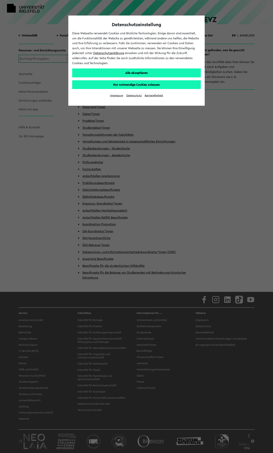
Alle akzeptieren (136, 73)
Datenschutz (134, 95)
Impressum (116, 95)
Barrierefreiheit (154, 95)
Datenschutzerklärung (108, 53)
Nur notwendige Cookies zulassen (136, 84)
